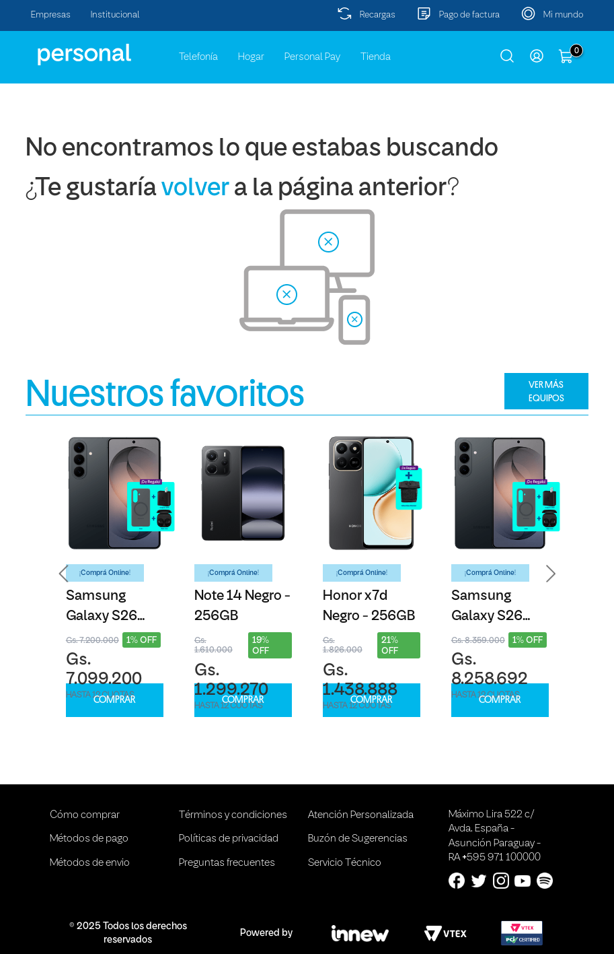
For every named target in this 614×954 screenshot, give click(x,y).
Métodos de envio (90, 863)
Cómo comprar (85, 815)
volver (195, 189)
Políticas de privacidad (228, 839)
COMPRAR (114, 700)
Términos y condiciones (233, 815)
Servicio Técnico (344, 863)
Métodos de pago (89, 839)
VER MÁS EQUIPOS (546, 391)
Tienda (375, 57)
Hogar (251, 57)
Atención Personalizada (361, 815)
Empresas (51, 15)
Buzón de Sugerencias (358, 839)
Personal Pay (312, 57)
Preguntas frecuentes (227, 863)
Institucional (115, 15)
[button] (64, 574)
